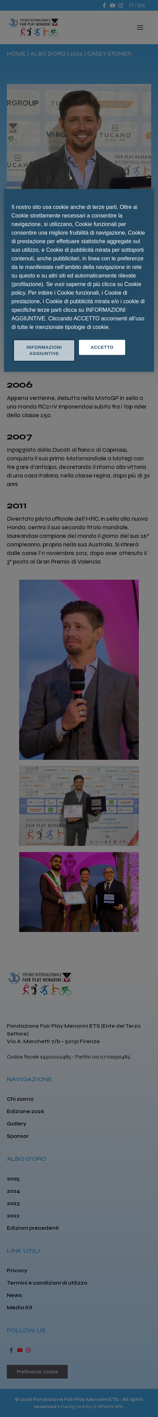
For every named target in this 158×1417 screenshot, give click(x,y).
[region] (79, 280)
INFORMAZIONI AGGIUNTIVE (44, 350)
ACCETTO (102, 347)
